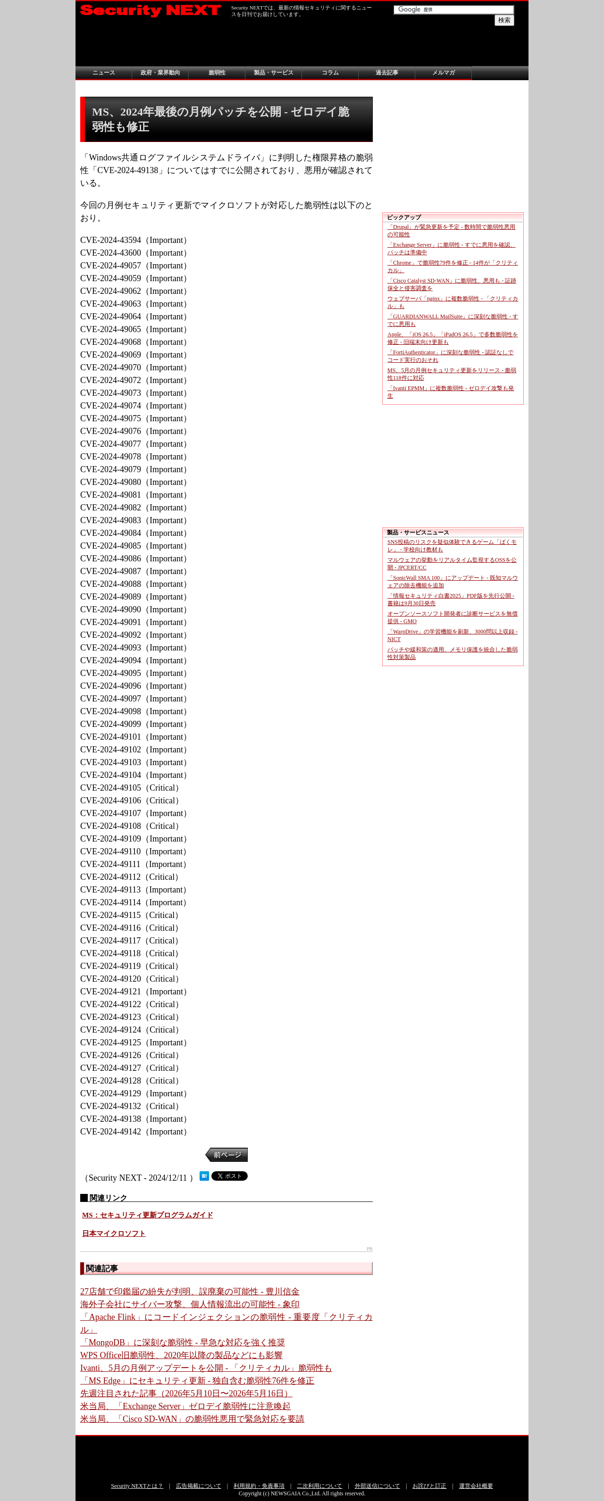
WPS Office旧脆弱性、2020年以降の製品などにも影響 (181, 1355)
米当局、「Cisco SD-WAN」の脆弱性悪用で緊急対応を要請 (192, 1419)
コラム (330, 72)
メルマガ (443, 72)
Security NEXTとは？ (137, 1486)
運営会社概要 (476, 1486)
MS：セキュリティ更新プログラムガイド (147, 1215)
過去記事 (387, 72)
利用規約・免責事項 (259, 1486)
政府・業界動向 (160, 72)
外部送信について (377, 1486)
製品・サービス (274, 72)
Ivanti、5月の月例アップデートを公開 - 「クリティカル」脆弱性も (206, 1368)
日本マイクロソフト (114, 1233)
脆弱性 (217, 72)
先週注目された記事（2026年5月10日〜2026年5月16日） (186, 1393)
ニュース (103, 72)
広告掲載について (198, 1486)
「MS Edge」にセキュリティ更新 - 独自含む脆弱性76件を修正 (197, 1380)
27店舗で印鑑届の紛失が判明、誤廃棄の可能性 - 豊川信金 (190, 1291)
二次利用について (319, 1486)
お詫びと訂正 (429, 1486)
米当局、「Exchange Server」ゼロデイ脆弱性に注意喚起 (185, 1406)
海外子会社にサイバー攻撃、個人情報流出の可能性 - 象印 (190, 1304)
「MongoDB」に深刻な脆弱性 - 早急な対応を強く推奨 (182, 1342)
